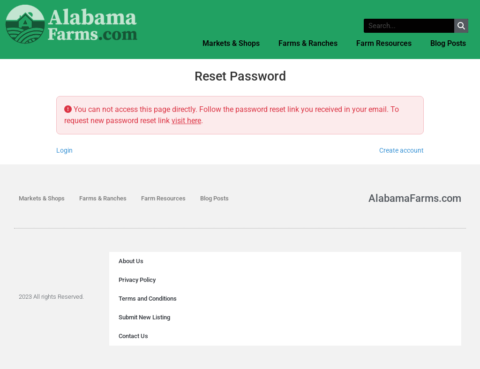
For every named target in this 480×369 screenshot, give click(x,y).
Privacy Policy (137, 279)
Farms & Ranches (308, 43)
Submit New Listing (144, 317)
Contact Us (133, 335)
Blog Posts (448, 43)
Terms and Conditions (148, 298)
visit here (186, 120)
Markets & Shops (231, 43)
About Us (131, 261)
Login (64, 150)
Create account (401, 150)
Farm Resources (384, 43)
